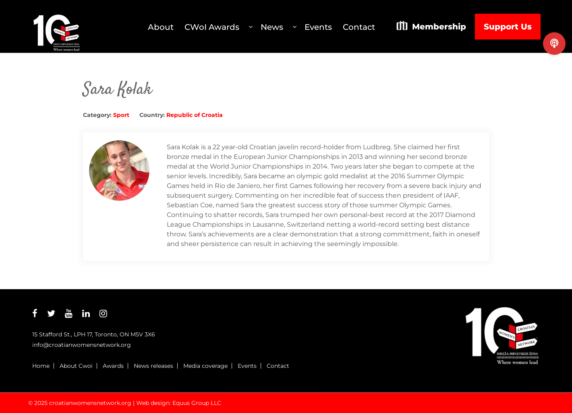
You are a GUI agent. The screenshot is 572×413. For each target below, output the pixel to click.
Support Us (508, 26)
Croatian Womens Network (56, 26)
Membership (439, 26)
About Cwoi (76, 365)
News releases (153, 365)
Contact (278, 365)
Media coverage (205, 365)
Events (247, 365)
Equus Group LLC (196, 403)
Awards (113, 365)
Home (41, 365)
